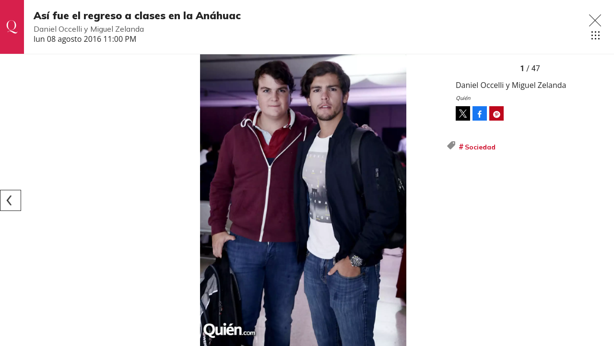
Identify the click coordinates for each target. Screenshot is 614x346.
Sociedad (480, 147)
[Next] (435, 200)
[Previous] (10, 200)
